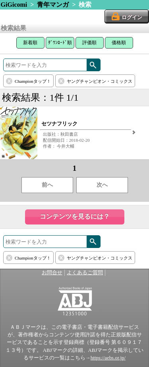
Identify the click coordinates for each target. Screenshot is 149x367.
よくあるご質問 (85, 272)
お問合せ (52, 272)
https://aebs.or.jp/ (108, 358)
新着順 (30, 42)
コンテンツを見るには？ (75, 216)
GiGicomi (14, 4)
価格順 (119, 42)
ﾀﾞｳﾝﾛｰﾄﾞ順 (60, 42)
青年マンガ (53, 4)
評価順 (89, 42)
